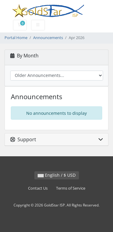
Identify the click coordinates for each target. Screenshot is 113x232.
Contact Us (38, 188)
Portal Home (16, 37)
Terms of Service (70, 188)
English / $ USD (57, 175)
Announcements (48, 37)
